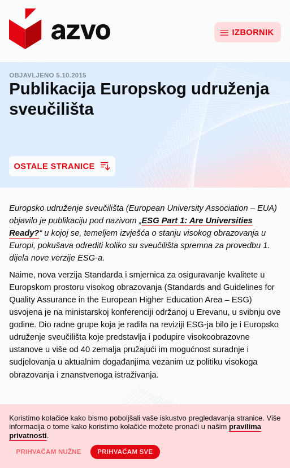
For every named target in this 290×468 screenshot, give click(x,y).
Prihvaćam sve (125, 451)
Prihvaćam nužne (48, 451)
